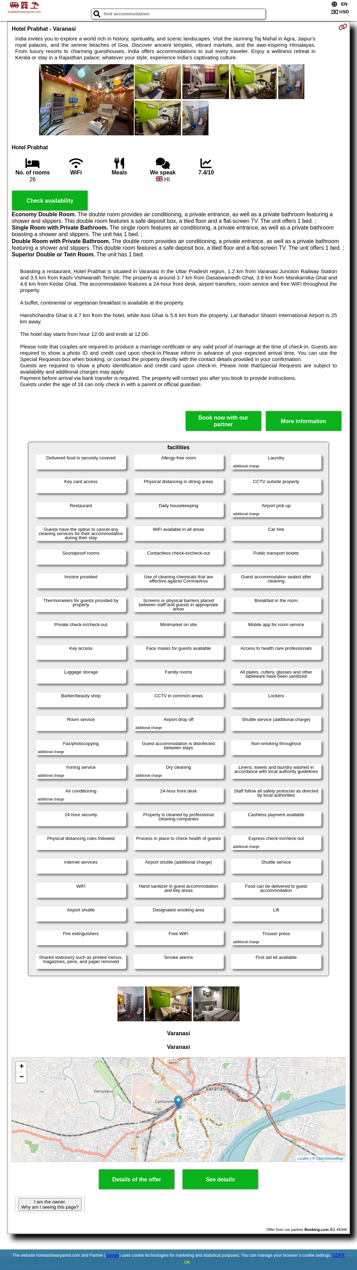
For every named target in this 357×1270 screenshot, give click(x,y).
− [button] (21, 1077)
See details (220, 1179)
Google (112, 1255)
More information (303, 421)
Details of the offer (136, 1179)
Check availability (49, 201)
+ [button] (21, 1067)
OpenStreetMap (329, 1158)
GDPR (339, 1255)
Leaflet (303, 1158)
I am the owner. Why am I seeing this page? (49, 1204)
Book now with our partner (223, 421)
